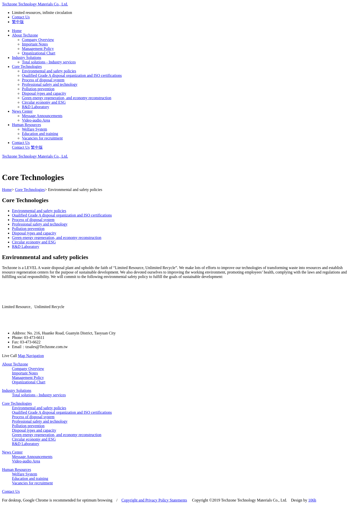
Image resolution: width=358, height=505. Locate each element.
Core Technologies (27, 66)
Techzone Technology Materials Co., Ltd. (35, 4)
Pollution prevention (38, 89)
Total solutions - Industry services (49, 62)
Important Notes (35, 44)
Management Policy (38, 48)
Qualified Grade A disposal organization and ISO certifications (72, 75)
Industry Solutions (26, 57)
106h (312, 500)
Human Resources (26, 125)
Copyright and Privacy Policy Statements (154, 500)
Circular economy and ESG (44, 102)
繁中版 (18, 22)
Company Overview (38, 40)
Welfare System (34, 129)
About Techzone (25, 35)
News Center (22, 111)
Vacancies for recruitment (42, 138)
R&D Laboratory (35, 107)
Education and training (40, 134)
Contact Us (21, 17)
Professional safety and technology (50, 84)
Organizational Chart (38, 53)
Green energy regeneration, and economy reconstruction (66, 98)
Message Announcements (42, 116)
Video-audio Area (36, 120)
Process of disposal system (43, 80)
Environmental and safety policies (49, 71)
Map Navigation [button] (31, 356)
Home (17, 31)
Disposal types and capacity (44, 93)
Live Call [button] (10, 356)
